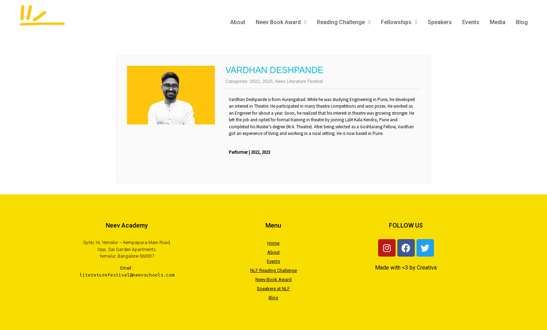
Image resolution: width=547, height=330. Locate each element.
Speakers (440, 22)
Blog (522, 22)
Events (470, 22)
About (237, 22)
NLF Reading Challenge (273, 270)
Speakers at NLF (273, 288)
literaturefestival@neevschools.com (127, 275)
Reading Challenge (343, 22)
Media (497, 22)
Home (273, 243)
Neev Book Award (281, 22)
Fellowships (399, 22)
